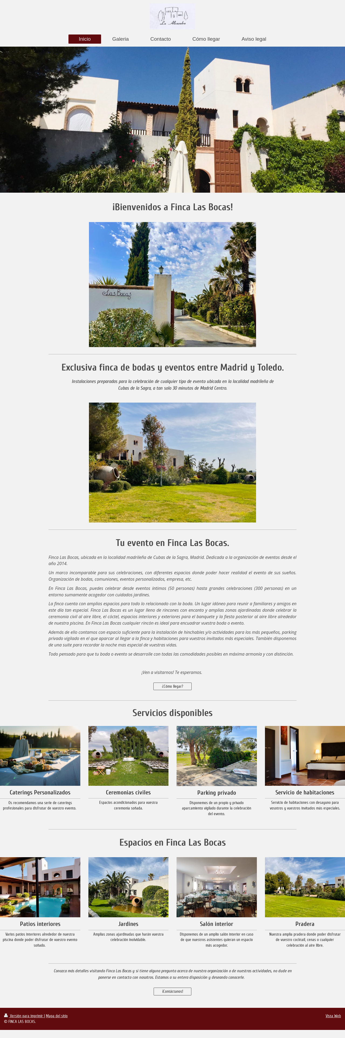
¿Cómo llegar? (172, 686)
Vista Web (333, 1015)
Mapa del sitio (57, 1015)
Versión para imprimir (24, 1015)
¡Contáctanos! (172, 991)
